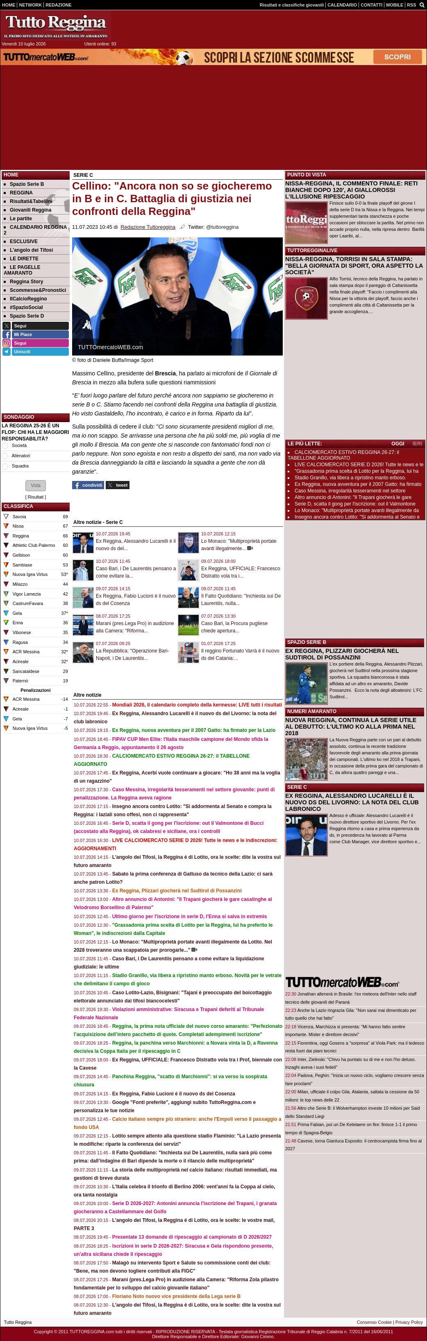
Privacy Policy (409, 1322)
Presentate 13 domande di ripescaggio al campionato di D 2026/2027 (192, 1237)
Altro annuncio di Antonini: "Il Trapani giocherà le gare (353, 497)
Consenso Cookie (374, 1322)
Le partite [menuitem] (18, 218)
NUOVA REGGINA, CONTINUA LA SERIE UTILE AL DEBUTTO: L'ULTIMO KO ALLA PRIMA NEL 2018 (350, 726)
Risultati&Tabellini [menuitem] (28, 201)
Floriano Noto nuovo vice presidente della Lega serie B (176, 1296)
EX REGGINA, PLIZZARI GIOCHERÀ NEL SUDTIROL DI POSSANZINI (342, 654)
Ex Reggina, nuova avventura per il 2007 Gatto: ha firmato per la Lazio (194, 730)
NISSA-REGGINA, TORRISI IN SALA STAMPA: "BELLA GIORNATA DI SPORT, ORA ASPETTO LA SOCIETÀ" (354, 265)
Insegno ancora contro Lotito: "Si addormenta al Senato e (357, 517)
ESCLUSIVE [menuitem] (21, 241)
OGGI (397, 444)
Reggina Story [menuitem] (23, 281)
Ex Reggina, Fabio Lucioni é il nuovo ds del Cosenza (173, 1094)
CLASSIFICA (18, 506)
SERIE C (297, 787)
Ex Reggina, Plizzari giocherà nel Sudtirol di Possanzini (177, 891)
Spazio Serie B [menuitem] (24, 184)
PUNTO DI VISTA (306, 175)
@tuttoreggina (222, 227)
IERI (417, 444)
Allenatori (20, 455)
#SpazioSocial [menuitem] (23, 307)
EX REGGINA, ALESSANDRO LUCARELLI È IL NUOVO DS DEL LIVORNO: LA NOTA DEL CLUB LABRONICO (352, 802)
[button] (35, 485)
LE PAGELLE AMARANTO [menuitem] (22, 270)
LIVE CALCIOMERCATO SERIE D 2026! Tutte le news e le (359, 464)
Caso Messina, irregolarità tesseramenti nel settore (350, 491)
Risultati (35, 496)
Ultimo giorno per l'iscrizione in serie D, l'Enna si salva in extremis (189, 916)
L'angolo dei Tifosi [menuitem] (28, 250)
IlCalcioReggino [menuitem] (25, 299)
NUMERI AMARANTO (311, 711)
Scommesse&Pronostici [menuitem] (35, 290)
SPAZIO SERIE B (306, 642)
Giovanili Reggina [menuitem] (27, 210)
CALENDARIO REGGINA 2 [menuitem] (35, 230)
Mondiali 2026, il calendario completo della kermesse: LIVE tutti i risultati (197, 705)
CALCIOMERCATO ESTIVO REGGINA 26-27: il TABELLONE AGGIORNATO (343, 455)
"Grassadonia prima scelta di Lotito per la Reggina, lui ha (356, 471)
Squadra (20, 465)
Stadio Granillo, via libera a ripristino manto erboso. (350, 478)
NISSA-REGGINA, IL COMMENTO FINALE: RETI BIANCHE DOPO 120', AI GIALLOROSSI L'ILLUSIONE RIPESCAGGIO (351, 190)
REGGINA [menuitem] (18, 193)
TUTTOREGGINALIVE (312, 250)
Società (19, 445)
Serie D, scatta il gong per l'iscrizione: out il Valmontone (355, 504)
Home (11, 175)
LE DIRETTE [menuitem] (21, 259)
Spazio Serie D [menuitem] (24, 316)
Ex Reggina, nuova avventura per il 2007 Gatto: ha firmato (358, 484)
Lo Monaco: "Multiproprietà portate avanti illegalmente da (357, 510)
